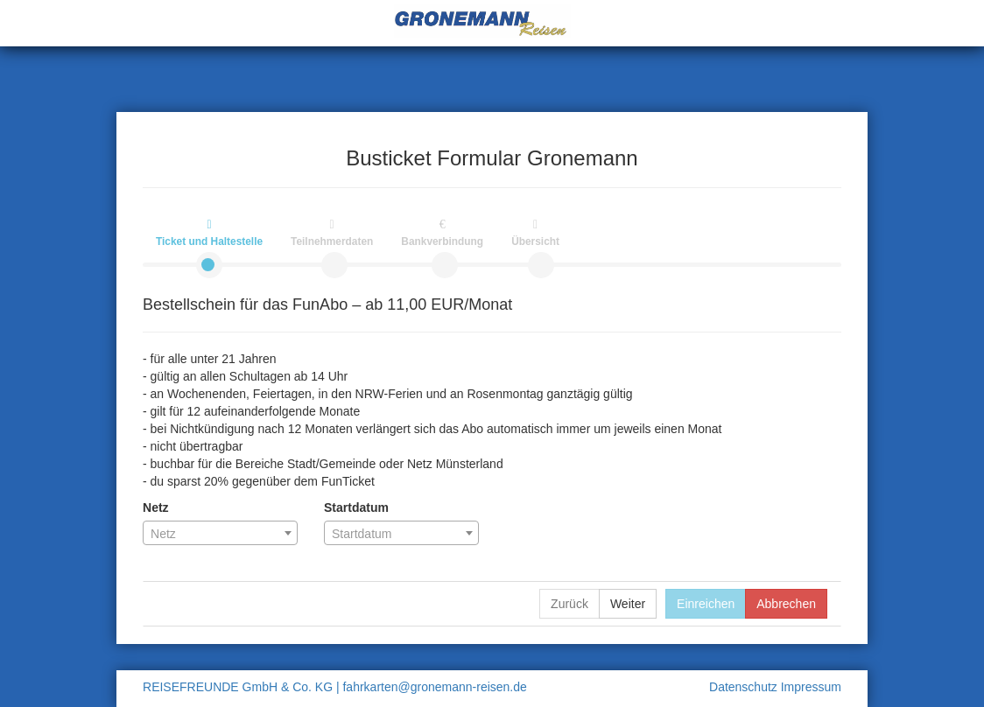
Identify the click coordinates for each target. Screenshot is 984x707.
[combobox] (220, 533)
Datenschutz (745, 687)
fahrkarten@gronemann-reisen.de (434, 687)
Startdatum (356, 507)
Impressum (811, 687)
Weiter (627, 604)
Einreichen (705, 604)
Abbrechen (786, 604)
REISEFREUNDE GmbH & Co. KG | (241, 687)
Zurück (569, 604)
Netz (156, 507)
